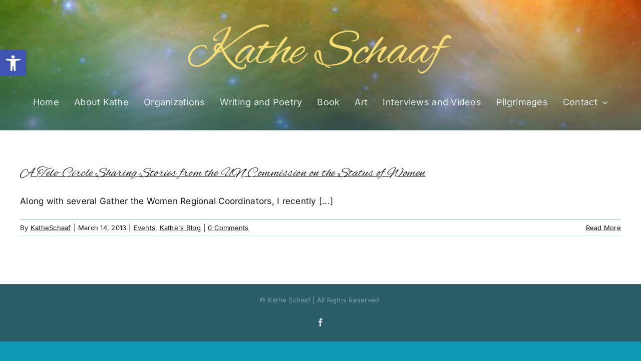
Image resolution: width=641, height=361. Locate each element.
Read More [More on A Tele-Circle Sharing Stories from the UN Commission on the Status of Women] (603, 228)
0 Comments (228, 228)
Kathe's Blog (180, 228)
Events (145, 228)
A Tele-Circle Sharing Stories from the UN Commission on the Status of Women (223, 173)
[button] (13, 63)
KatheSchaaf (51, 228)
